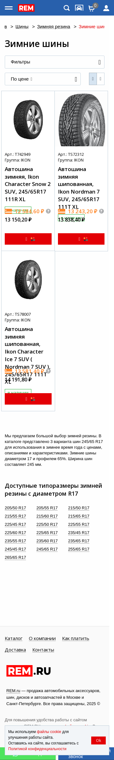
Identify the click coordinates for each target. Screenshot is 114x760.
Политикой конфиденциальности (37, 749)
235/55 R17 (15, 541)
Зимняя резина (53, 27)
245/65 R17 (47, 549)
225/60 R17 (15, 532)
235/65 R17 (78, 541)
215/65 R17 (78, 516)
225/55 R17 (78, 524)
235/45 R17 (78, 532)
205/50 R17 (15, 508)
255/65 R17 (78, 549)
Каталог (13, 638)
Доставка (15, 649)
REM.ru (13, 690)
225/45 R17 (15, 524)
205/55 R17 (47, 508)
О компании (42, 638)
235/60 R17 (47, 541)
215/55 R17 (15, 516)
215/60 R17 (47, 516)
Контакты (43, 649)
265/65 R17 (15, 557)
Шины (22, 27)
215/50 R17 (78, 508)
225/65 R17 (47, 532)
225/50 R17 (47, 524)
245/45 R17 (15, 549)
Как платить (75, 638)
